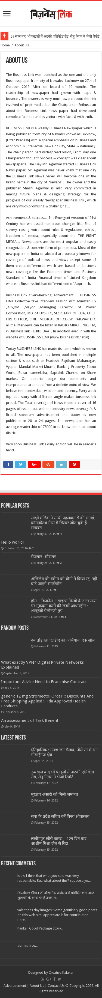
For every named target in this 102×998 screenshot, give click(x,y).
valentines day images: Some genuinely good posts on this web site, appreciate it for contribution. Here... (57, 915)
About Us (37, 986)
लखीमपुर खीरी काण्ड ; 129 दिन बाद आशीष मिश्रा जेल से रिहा (58, 841)
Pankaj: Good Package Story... (40, 928)
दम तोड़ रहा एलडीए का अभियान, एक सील (63, 640)
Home (5, 45)
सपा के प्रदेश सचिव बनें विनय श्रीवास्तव (60, 816)
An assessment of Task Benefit (29, 720)
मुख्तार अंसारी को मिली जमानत (54, 794)
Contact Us (56, 986)
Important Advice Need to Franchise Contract (44, 681)
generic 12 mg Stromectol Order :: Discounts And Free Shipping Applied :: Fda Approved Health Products (47, 701)
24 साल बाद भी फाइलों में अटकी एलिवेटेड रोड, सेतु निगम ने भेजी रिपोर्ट (55, 36)
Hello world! (12, 542)
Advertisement (15, 986)
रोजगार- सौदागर (43, 556)
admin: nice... (27, 945)
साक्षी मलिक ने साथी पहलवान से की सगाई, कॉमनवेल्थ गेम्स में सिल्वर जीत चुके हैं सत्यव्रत (63, 523)
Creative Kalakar (61, 972)
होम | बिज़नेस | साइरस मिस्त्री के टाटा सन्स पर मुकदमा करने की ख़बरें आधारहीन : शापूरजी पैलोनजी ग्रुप (64, 605)
